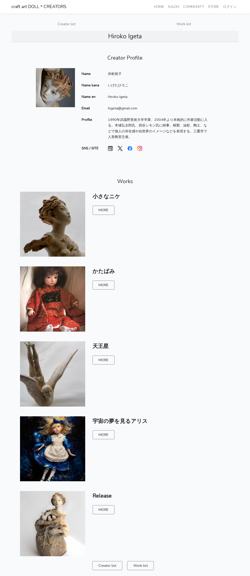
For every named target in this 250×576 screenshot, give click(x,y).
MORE (103, 210)
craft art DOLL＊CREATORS (38, 7)
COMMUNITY (193, 6)
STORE (213, 6)
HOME (159, 6)
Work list (184, 23)
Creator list (66, 23)
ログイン (230, 6)
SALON (173, 6)
